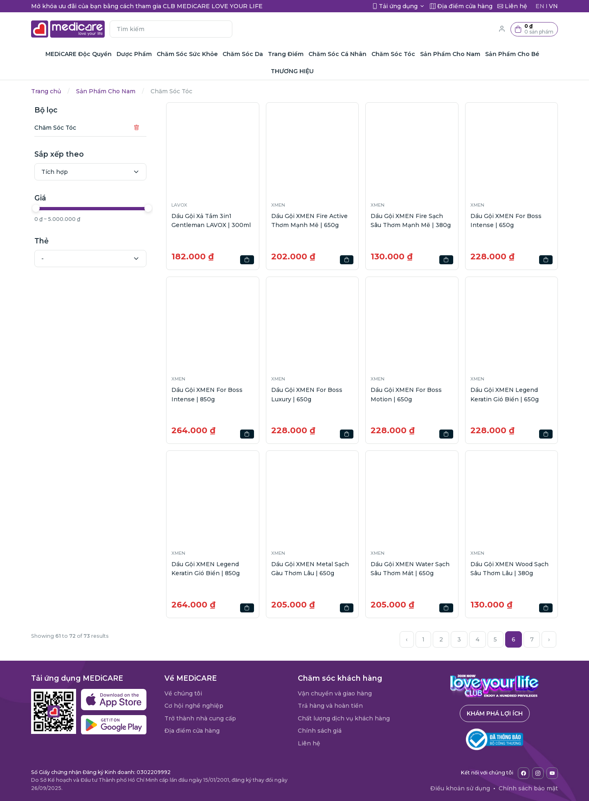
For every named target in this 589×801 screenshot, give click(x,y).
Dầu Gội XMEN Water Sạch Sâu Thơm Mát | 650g (410, 568)
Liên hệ (309, 743)
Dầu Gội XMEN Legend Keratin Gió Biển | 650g (504, 394)
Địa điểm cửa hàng (192, 730)
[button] (534, 29)
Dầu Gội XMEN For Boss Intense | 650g (506, 220)
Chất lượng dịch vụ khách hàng (344, 718)
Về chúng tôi (183, 693)
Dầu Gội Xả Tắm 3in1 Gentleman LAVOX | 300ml (211, 220)
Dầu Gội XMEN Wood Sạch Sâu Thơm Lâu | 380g (509, 568)
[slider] (36, 208)
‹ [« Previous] (406, 639)
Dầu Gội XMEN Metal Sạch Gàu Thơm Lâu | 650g (310, 568)
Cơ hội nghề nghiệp (193, 705)
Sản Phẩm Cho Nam (105, 91)
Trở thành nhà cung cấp (200, 718)
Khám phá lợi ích (495, 713)
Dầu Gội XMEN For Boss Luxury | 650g (306, 394)
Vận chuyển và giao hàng (335, 693)
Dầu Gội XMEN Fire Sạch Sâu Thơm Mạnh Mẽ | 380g (411, 220)
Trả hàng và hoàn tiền (330, 705)
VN (553, 6)
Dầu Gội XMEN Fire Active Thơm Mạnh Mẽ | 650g (309, 220)
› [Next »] (549, 639)
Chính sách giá (320, 730)
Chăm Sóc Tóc (55, 127)
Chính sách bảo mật (528, 788)
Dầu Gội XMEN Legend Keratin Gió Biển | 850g (205, 568)
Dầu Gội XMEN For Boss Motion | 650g (406, 394)
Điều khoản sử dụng (460, 788)
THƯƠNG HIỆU (292, 71)
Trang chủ (46, 91)
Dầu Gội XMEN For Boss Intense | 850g (207, 394)
